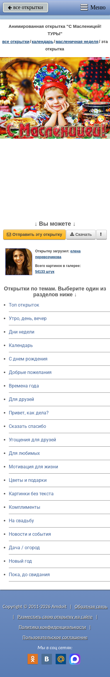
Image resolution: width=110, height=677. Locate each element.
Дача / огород (24, 547)
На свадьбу (21, 520)
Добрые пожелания (30, 372)
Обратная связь (91, 606)
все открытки (25, 7)
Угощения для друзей (32, 440)
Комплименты (24, 507)
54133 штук (45, 272)
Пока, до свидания (29, 574)
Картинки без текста (31, 493)
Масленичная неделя (77, 41)
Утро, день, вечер (28, 318)
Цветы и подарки (28, 480)
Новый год (20, 561)
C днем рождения (28, 359)
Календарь (42, 41)
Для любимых (24, 453)
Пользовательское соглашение (55, 637)
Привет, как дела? (29, 413)
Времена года (24, 386)
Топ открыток (24, 305)
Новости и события (30, 534)
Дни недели (21, 332)
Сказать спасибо (27, 426)
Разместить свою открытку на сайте (55, 617)
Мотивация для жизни (33, 467)
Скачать (81, 234)
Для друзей (21, 399)
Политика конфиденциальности (52, 627)
